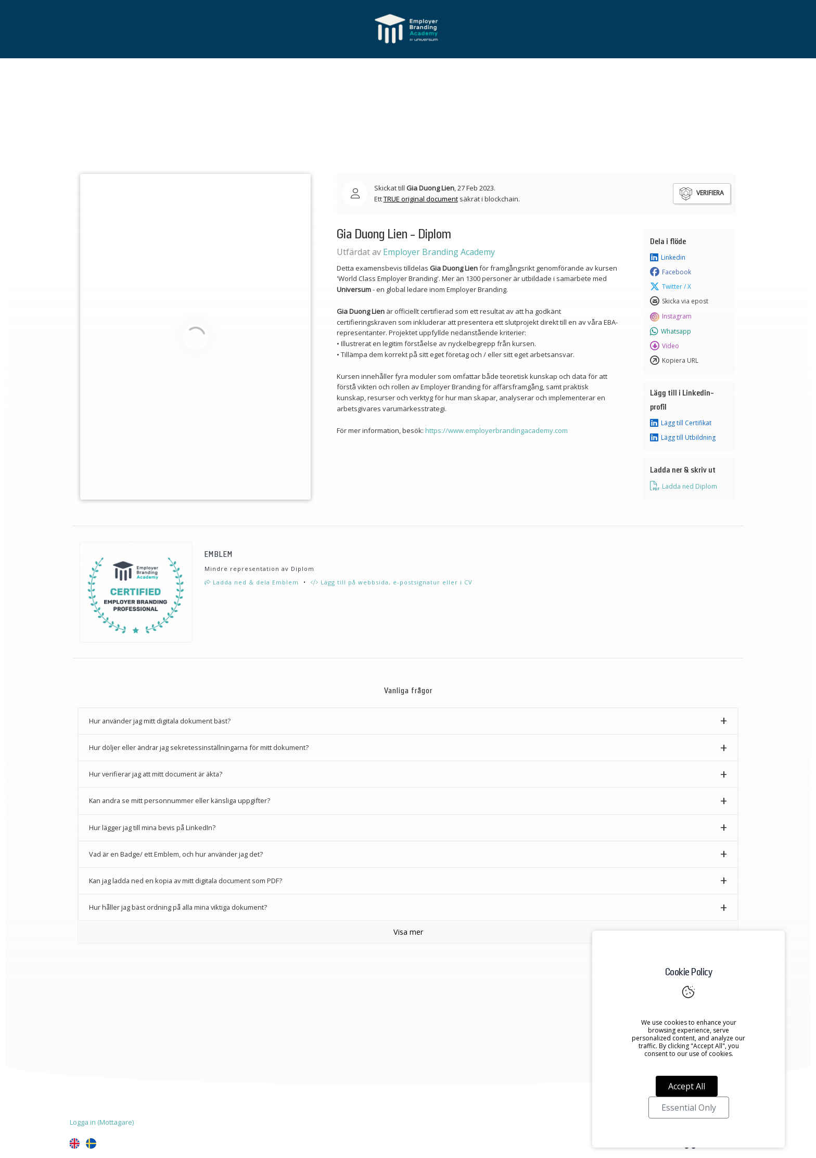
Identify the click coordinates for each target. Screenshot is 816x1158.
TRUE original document (421, 198)
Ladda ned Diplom (683, 486)
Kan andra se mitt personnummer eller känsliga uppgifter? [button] (179, 800)
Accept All (686, 1086)
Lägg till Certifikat (680, 423)
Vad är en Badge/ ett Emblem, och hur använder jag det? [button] (176, 854)
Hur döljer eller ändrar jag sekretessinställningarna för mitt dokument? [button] (199, 747)
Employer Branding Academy (439, 252)
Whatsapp (670, 331)
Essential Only (688, 1107)
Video (664, 346)
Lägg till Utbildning (683, 437)
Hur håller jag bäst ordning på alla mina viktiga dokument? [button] (178, 907)
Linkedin (667, 257)
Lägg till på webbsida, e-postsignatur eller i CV (392, 582)
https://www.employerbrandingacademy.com (496, 430)
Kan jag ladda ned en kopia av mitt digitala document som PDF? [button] (185, 880)
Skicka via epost (679, 301)
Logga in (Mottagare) (102, 1122)
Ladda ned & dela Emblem (252, 582)
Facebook (670, 272)
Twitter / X (670, 286)
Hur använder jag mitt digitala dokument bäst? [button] (160, 721)
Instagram (671, 316)
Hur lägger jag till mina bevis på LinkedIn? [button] (152, 827)
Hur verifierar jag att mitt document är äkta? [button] (155, 774)
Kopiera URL (674, 360)
